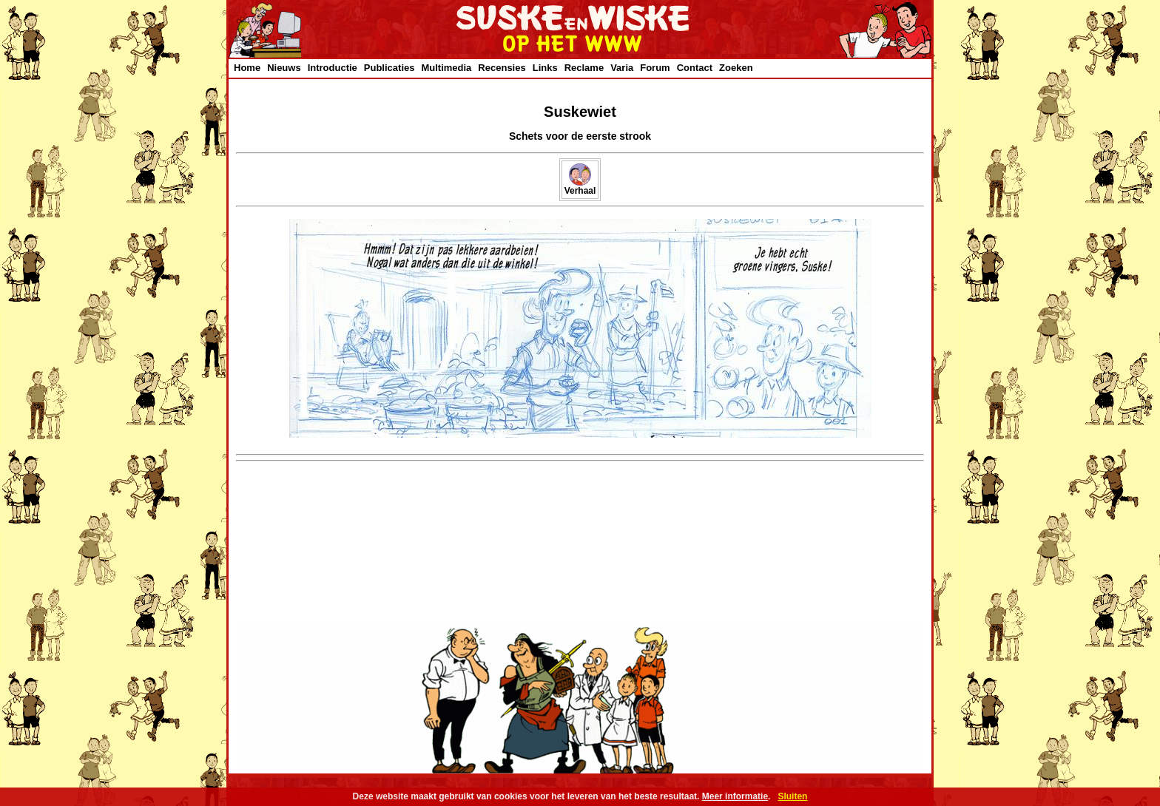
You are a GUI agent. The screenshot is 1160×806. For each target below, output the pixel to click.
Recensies (501, 67)
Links (545, 67)
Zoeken (736, 67)
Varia (621, 67)
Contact (694, 67)
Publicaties (389, 67)
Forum (655, 67)
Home (247, 67)
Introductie (332, 67)
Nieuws (284, 67)
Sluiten (792, 796)
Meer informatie (735, 796)
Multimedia (446, 67)
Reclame (584, 67)
